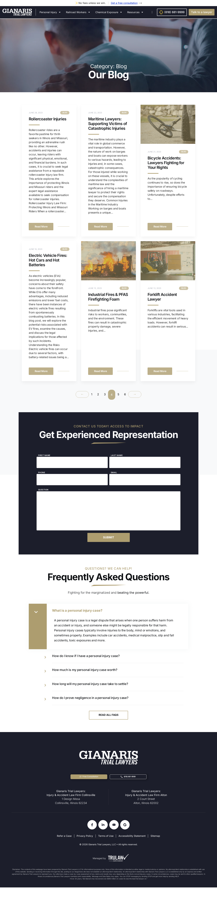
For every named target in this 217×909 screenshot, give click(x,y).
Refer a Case (63, 858)
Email (114, 479)
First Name (44, 462)
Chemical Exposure (108, 12)
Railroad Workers (78, 12)
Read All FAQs (108, 734)
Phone (41, 479)
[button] (201, 12)
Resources (135, 12)
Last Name (117, 462)
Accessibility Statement (132, 858)
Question (43, 497)
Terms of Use (106, 858)
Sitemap (156, 858)
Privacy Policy (84, 858)
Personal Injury (50, 12)
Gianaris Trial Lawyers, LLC (102, 866)
